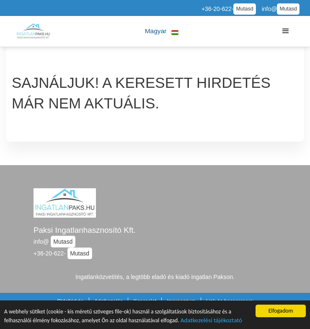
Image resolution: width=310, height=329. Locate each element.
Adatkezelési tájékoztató (211, 321)
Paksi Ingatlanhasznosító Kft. (85, 230)
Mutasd (244, 9)
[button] (162, 31)
